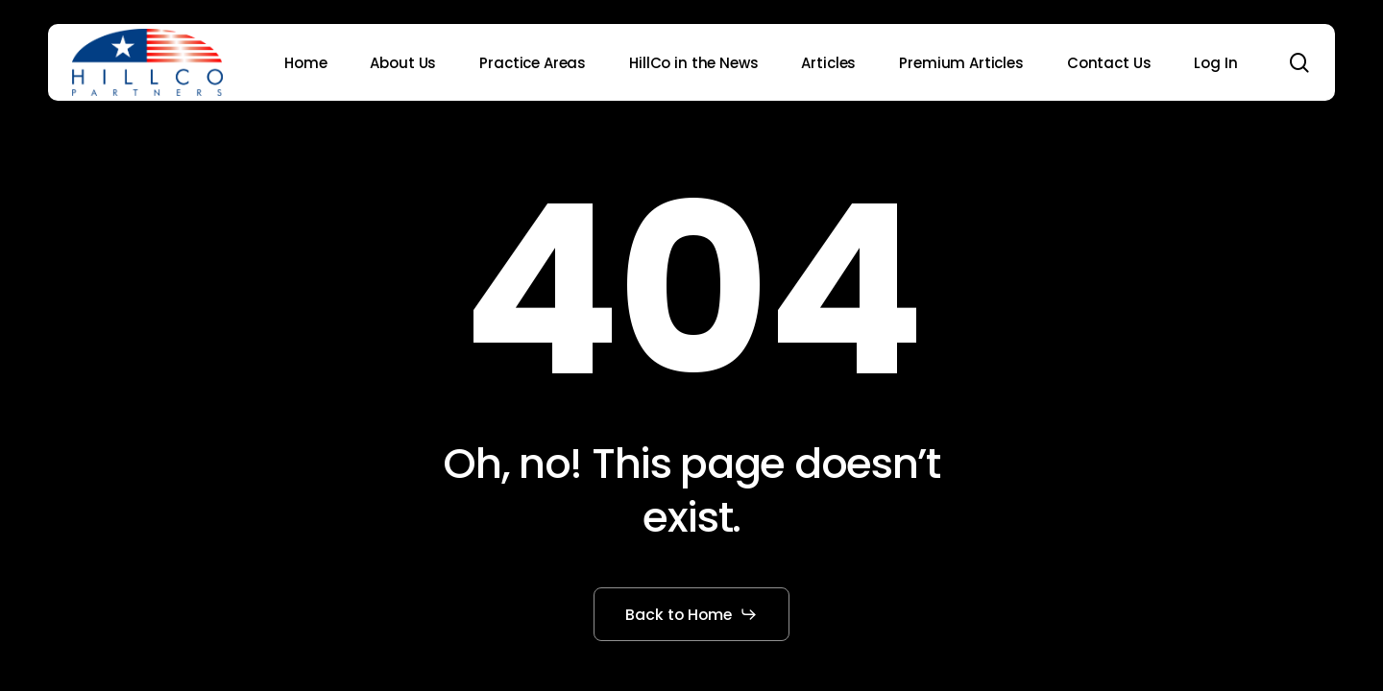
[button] (692, 614)
